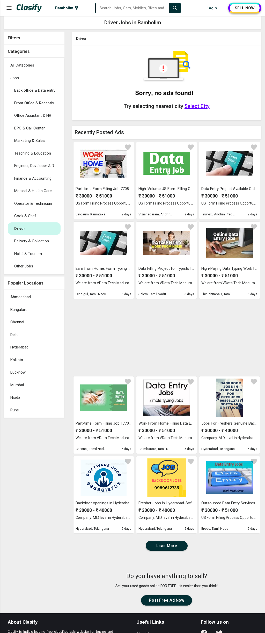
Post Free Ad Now (166, 600)
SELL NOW (245, 8)
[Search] (174, 8)
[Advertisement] (34, 498)
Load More (166, 545)
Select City (197, 106)
